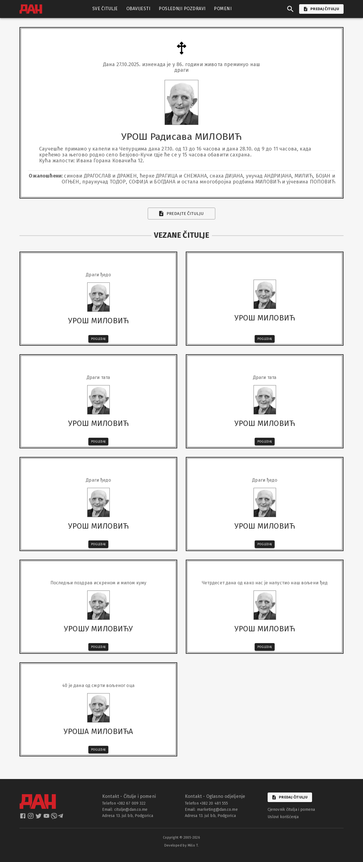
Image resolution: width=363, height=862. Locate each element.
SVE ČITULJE (105, 9)
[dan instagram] (31, 817)
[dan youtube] (47, 817)
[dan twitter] (39, 817)
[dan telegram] (61, 817)
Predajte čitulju (181, 213)
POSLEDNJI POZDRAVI (182, 9)
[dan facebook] (23, 817)
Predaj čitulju (290, 797)
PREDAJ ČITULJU (321, 9)
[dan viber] (54, 817)
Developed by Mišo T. (181, 845)
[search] (290, 9)
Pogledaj (98, 339)
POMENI (223, 9)
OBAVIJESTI (138, 9)
